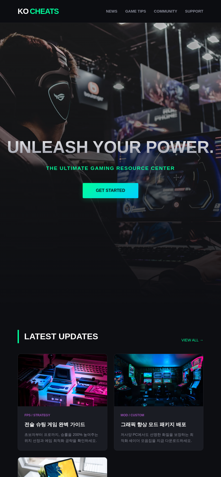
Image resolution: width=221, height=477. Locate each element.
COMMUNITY (165, 11)
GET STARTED (110, 190)
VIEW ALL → (192, 340)
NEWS (111, 11)
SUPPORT (194, 11)
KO (38, 11)
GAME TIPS (135, 11)
